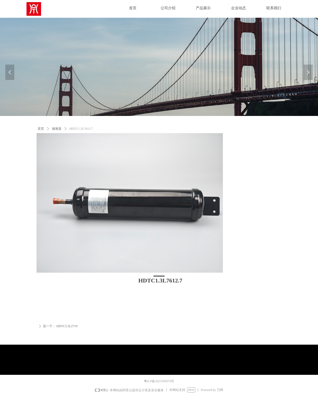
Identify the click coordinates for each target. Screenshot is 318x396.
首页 (41, 128)
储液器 (56, 128)
